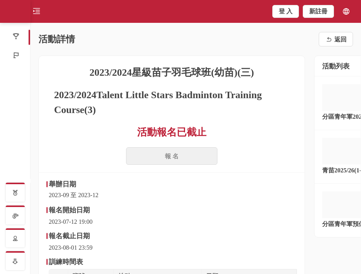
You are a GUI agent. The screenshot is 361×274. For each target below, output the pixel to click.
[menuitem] (15, 36)
